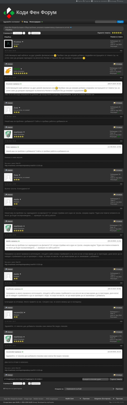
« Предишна (17, 33)
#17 (121, 235)
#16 (121, 208)
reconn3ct (18, 312)
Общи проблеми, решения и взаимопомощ (39, 27)
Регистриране (35, 22)
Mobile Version (38, 399)
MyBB (17, 402)
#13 (121, 116)
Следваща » (36, 33)
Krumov (17, 42)
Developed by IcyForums (46, 402)
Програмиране (65, 95)
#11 (121, 50)
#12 (121, 77)
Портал (80, 1)
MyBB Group (33, 402)
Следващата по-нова (32, 379)
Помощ (120, 1)
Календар (113, 1)
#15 (121, 184)
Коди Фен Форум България (14, 27)
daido (16, 199)
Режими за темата (117, 37)
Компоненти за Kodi (62, 27)
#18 (121, 283)
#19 (121, 321)
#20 (121, 345)
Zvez (16, 108)
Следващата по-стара (14, 379)
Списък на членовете (100, 1)
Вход (26, 22)
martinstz (18, 132)
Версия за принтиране (12, 388)
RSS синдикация (52, 399)
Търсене (88, 1)
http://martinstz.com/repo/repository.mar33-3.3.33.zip (23, 165)
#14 (121, 141)
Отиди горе (28, 399)
